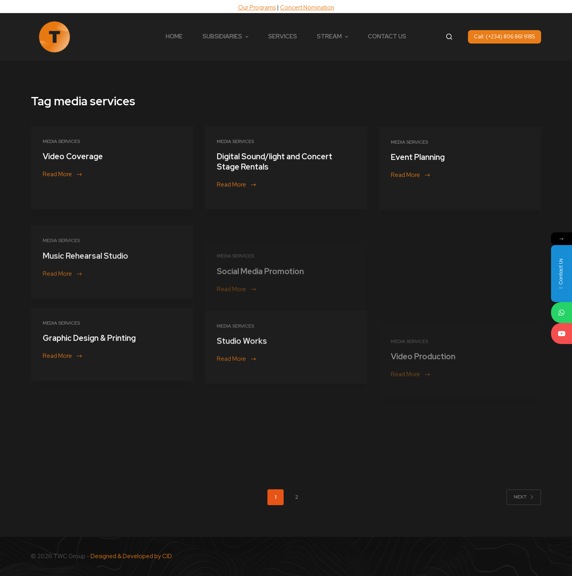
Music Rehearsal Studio (85, 289)
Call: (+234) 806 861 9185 (504, 36)
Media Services (61, 141)
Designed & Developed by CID (131, 556)
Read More (62, 175)
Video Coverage (73, 157)
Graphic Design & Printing (89, 345)
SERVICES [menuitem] (282, 36)
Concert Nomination (307, 7)
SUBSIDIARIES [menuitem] (226, 36)
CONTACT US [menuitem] (387, 36)
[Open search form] (449, 37)
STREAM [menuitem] (333, 36)
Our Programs (257, 7)
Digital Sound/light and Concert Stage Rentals (274, 163)
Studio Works (242, 375)
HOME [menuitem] (174, 36)
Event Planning (418, 165)
